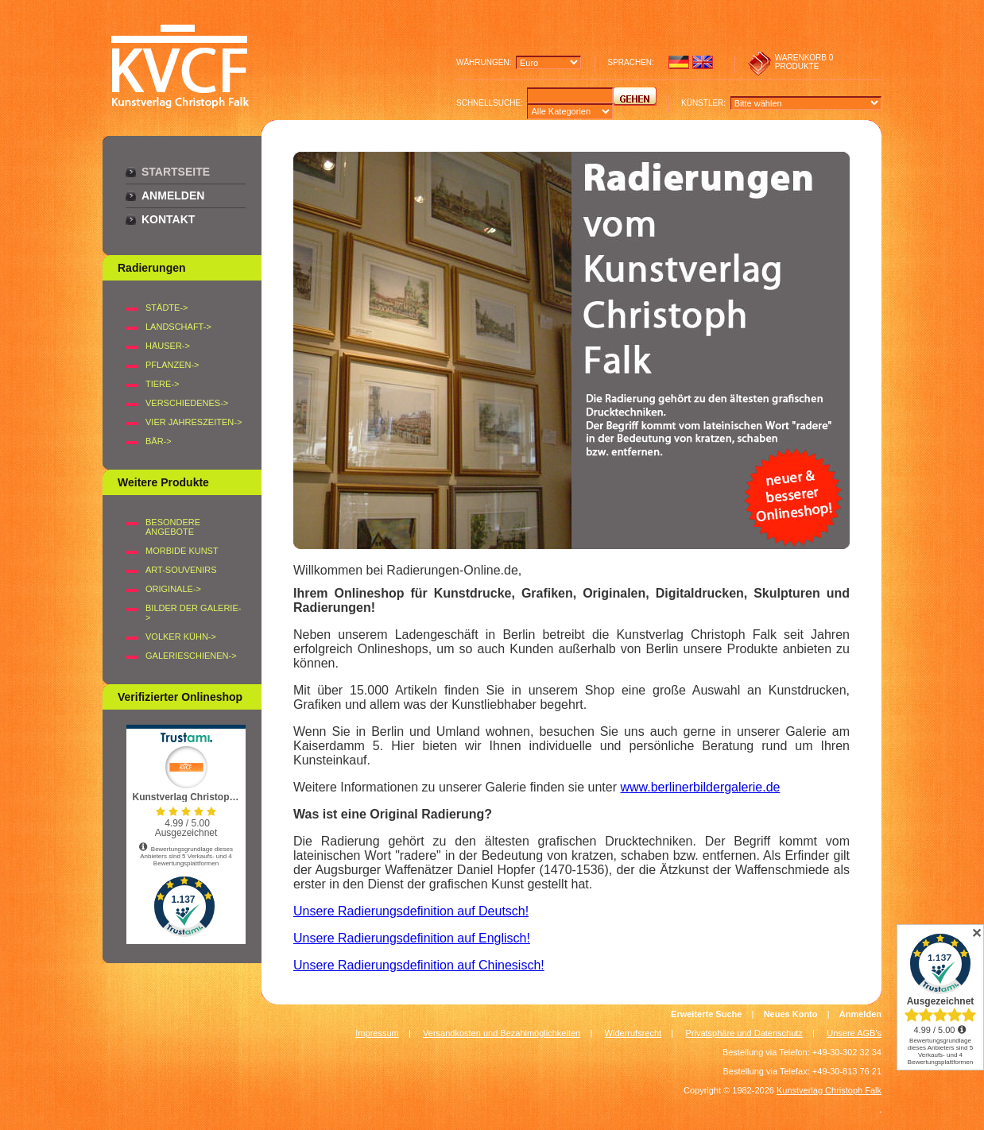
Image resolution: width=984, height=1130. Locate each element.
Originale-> (173, 589)
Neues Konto (791, 1014)
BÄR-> (158, 441)
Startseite (175, 171)
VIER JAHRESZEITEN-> (193, 422)
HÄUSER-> (167, 345)
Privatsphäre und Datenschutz (744, 1033)
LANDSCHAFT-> (178, 326)
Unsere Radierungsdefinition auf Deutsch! (411, 911)
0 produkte (804, 62)
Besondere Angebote (172, 526)
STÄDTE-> (166, 307)
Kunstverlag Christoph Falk (829, 1090)
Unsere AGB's (854, 1033)
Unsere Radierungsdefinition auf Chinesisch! (418, 965)
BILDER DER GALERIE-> (193, 612)
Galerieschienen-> (191, 655)
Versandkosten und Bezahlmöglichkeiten (501, 1033)
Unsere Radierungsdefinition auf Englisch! (411, 938)
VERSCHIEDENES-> (186, 403)
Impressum (376, 1033)
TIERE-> (162, 384)
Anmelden (172, 195)
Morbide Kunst (182, 550)
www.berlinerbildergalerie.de (700, 787)
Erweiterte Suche (706, 1014)
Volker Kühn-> (180, 636)
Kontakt (168, 219)
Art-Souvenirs (181, 570)
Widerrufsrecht (633, 1033)
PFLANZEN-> (172, 365)
